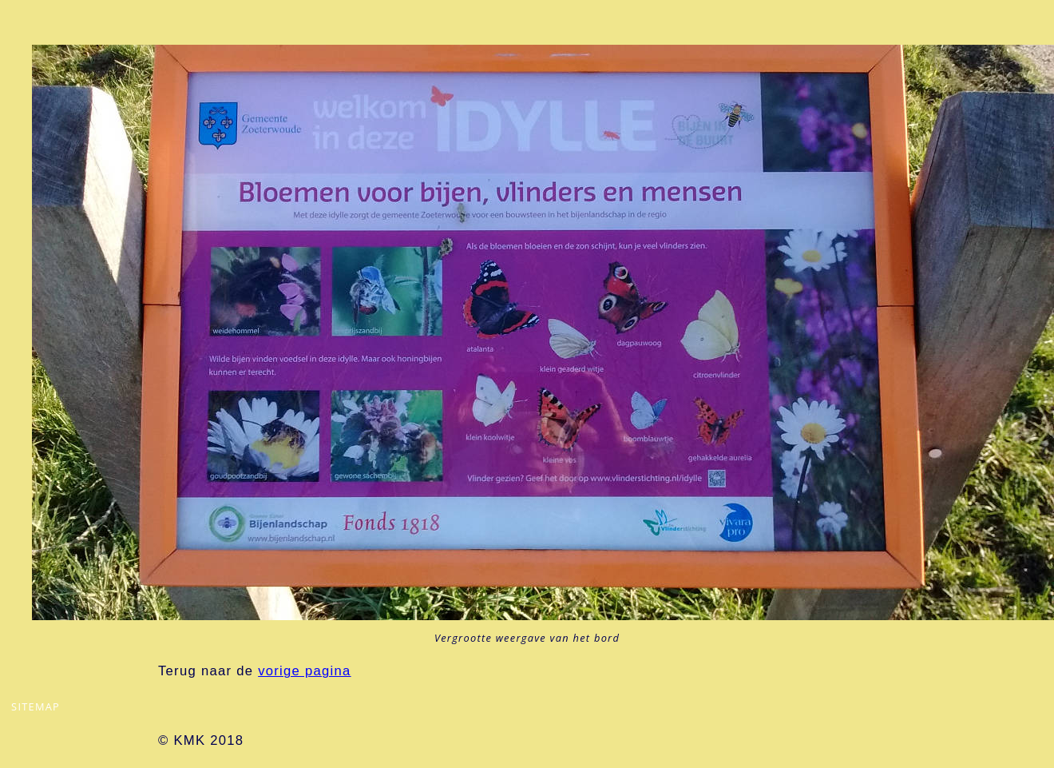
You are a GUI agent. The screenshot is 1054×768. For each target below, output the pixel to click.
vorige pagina (304, 670)
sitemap (35, 706)
